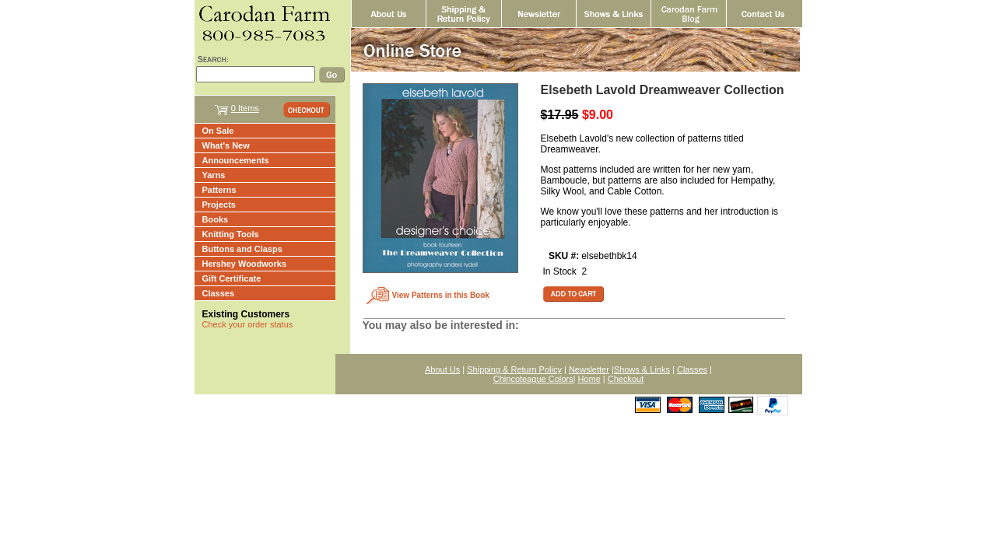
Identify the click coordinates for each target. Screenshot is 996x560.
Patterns (219, 189)
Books (215, 219)
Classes (218, 293)
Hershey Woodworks (244, 263)
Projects (219, 204)
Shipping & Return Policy (514, 369)
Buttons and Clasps (242, 249)
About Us (442, 369)
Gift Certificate (231, 278)
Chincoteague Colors (533, 378)
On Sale (218, 130)
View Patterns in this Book (440, 295)
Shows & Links (642, 369)
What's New (226, 145)
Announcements (235, 160)
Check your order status (247, 324)
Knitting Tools (230, 234)
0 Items (245, 108)
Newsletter (589, 369)
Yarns (214, 175)
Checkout (626, 378)
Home (588, 378)
